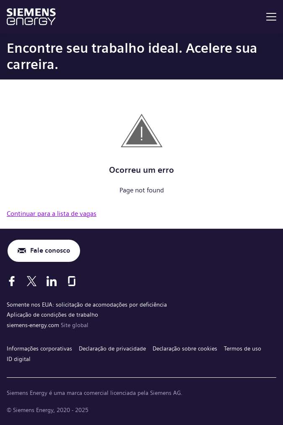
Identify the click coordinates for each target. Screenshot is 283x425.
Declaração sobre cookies (185, 348)
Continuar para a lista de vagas (51, 214)
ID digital (19, 359)
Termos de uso (242, 348)
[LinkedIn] (52, 281)
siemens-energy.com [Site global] (34, 325)
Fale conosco (50, 250)
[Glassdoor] (72, 281)
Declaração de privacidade (112, 348)
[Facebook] (12, 281)
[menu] (271, 16)
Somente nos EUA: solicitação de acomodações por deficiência (87, 304)
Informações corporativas (39, 348)
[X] (31, 281)
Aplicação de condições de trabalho (52, 314)
